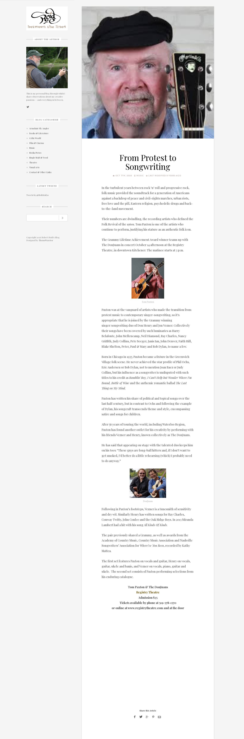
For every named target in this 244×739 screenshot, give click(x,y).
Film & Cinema (36, 143)
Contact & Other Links (40, 172)
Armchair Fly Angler (39, 128)
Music (32, 148)
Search (47, 206)
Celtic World (35, 138)
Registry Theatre (147, 592)
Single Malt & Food (38, 157)
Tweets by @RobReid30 (37, 195)
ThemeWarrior (46, 240)
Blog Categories (47, 119)
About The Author (47, 39)
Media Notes (35, 153)
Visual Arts (34, 167)
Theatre (33, 162)
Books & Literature (39, 133)
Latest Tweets (47, 186)
